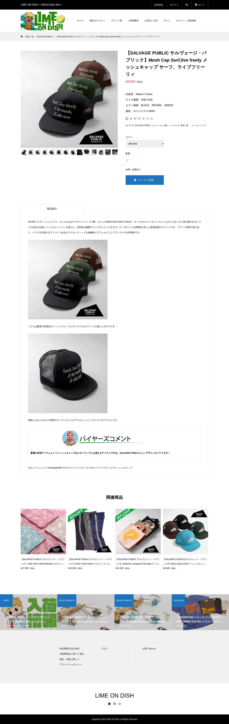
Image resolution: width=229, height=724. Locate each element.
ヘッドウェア (174, 125)
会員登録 (158, 5)
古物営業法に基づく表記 (71, 654)
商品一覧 (184, 125)
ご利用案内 (133, 20)
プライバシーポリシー (70, 664)
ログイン (174, 5)
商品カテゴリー (97, 20)
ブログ (104, 648)
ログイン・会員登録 (186, 20)
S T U (131, 125)
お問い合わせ (149, 648)
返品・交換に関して (69, 659)
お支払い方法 (151, 20)
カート (167, 20)
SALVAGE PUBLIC (143, 125)
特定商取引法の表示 (69, 648)
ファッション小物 (159, 125)
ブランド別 (116, 20)
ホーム (80, 20)
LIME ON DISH (114, 695)
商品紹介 (52, 208)
